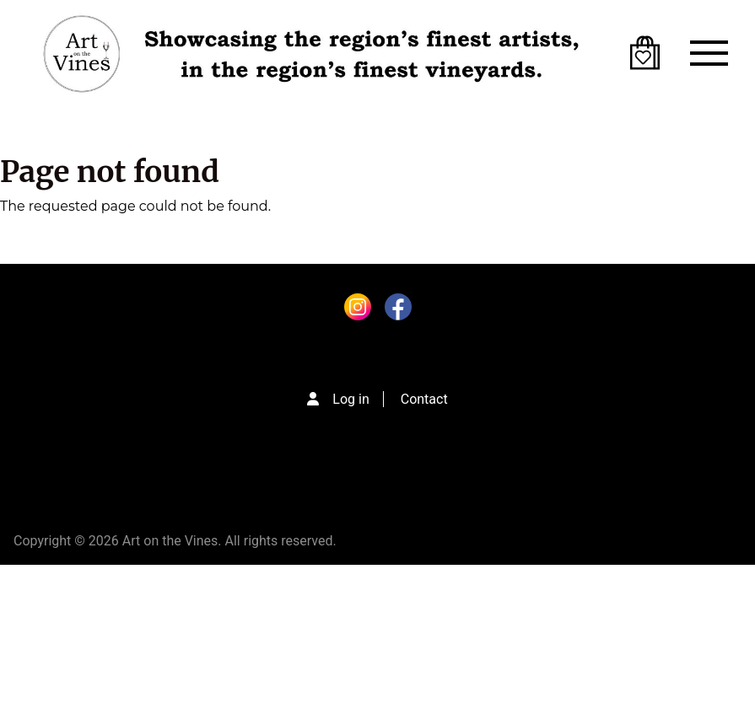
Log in (350, 399)
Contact (424, 399)
